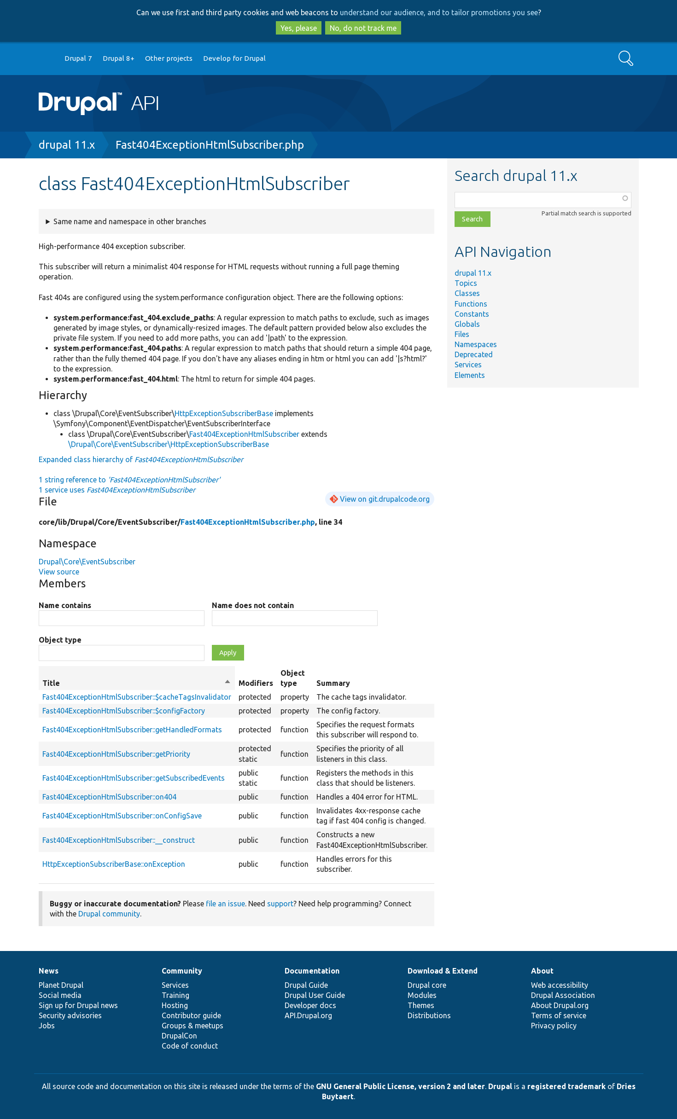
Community (182, 971)
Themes (421, 1005)
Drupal (500, 1086)
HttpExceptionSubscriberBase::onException (113, 864)
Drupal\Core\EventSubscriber (87, 561)
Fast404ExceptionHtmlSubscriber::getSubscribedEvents (133, 778)
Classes (467, 293)
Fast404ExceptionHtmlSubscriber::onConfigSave (122, 816)
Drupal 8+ (118, 58)
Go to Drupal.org (47, 59)
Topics (466, 283)
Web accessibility (559, 985)
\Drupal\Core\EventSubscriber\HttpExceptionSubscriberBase (168, 444)
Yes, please (298, 28)
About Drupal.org (560, 1005)
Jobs (47, 1025)
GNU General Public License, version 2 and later (400, 1086)
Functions (471, 304)
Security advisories (70, 1015)
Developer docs (310, 1005)
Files (462, 334)
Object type (60, 640)
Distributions (429, 1015)
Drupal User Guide (315, 995)
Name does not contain (253, 605)
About (542, 971)
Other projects (169, 58)
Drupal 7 (78, 58)
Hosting (175, 1005)
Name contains (65, 605)
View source (59, 572)
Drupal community (109, 914)
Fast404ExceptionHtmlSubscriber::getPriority (116, 754)
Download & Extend (443, 971)
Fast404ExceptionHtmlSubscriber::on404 (109, 797)
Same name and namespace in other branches (129, 221)
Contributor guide (191, 1015)
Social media (60, 995)
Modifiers (256, 683)
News (48, 971)
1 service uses (117, 490)
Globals (467, 324)
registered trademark (566, 1086)
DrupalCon (179, 1036)
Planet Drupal (61, 985)
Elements (470, 375)
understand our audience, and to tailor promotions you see (439, 12)
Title (136, 683)
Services (468, 364)
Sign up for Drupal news (78, 1005)
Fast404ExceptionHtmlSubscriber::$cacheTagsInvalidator (136, 697)
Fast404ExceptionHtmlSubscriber (244, 434)
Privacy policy (554, 1025)
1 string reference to (129, 479)
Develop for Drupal (234, 58)
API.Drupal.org (308, 1015)
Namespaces (476, 344)
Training (175, 995)
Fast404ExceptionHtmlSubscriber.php (210, 145)
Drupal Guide (306, 985)
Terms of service (558, 1015)
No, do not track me (363, 28)
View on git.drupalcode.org (385, 499)
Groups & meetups (192, 1025)
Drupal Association (563, 995)
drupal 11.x (67, 145)
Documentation (312, 971)
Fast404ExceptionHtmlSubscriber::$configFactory (123, 711)
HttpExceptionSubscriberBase (224, 413)
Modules (422, 995)
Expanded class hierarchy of (141, 459)
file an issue (225, 903)
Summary (333, 683)
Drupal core (427, 985)
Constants (472, 314)
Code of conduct (190, 1046)
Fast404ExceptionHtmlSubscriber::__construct (118, 840)
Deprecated (474, 354)
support (280, 903)
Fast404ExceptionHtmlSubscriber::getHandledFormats (132, 729)
